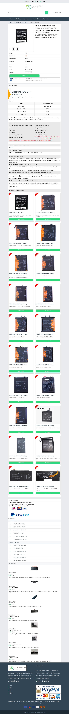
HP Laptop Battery (16, 533)
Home (12, 18)
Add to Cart (24, 75)
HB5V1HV (11, 147)
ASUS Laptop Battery (17, 530)
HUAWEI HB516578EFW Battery (17, 365)
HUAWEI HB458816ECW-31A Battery (19, 486)
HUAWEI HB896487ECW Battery (45, 456)
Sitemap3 (47, 678)
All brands (16, 22)
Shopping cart (56, 12)
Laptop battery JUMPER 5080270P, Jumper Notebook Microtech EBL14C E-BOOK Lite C (30, 661)
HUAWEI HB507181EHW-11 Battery (45, 243)
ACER (10, 689)
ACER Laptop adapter (17, 557)
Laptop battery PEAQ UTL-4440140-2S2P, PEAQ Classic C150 (24, 647)
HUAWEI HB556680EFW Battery (45, 273)
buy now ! (32, 97)
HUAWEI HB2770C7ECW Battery (18, 456)
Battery (18, 19)
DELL (10, 687)
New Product (35, 19)
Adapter (26, 19)
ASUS (10, 686)
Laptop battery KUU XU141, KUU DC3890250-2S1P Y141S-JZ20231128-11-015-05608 (29, 577)
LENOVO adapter (16, 548)
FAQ (37, 1)
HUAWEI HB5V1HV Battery (16, 213)
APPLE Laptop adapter (17, 561)
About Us (45, 19)
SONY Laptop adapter (17, 551)
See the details (21, 219)
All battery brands (13, 520)
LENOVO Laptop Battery (18, 536)
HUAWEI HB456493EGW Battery (45, 365)
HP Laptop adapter (16, 554)
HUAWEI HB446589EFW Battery (18, 304)
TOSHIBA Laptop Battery (18, 539)
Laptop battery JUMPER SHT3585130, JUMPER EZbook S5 (23, 620)
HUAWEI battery (24, 22)
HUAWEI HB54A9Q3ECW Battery (45, 486)
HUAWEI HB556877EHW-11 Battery (45, 213)
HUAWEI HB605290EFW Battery (45, 304)
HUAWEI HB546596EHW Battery (18, 425)
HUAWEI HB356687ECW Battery (18, 273)
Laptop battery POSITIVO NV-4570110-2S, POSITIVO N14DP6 (23, 633)
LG (9, 690)
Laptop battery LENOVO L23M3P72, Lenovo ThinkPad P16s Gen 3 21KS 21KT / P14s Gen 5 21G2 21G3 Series (33, 592)
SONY (10, 694)
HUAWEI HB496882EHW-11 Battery (45, 395)
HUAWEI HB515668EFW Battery (18, 243)
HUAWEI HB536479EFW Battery (18, 334)
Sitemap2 (42, 678)
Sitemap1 (38, 678)
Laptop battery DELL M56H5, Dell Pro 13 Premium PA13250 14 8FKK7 (25, 606)
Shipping (43, 1)
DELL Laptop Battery (17, 523)
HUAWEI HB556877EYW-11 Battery (18, 395)
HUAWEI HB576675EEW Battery (44, 334)
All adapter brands (13, 542)
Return (33, 1)
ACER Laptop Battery (17, 527)
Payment (27, 1)
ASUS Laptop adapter (17, 545)
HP (9, 692)
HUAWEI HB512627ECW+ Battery (45, 425)
